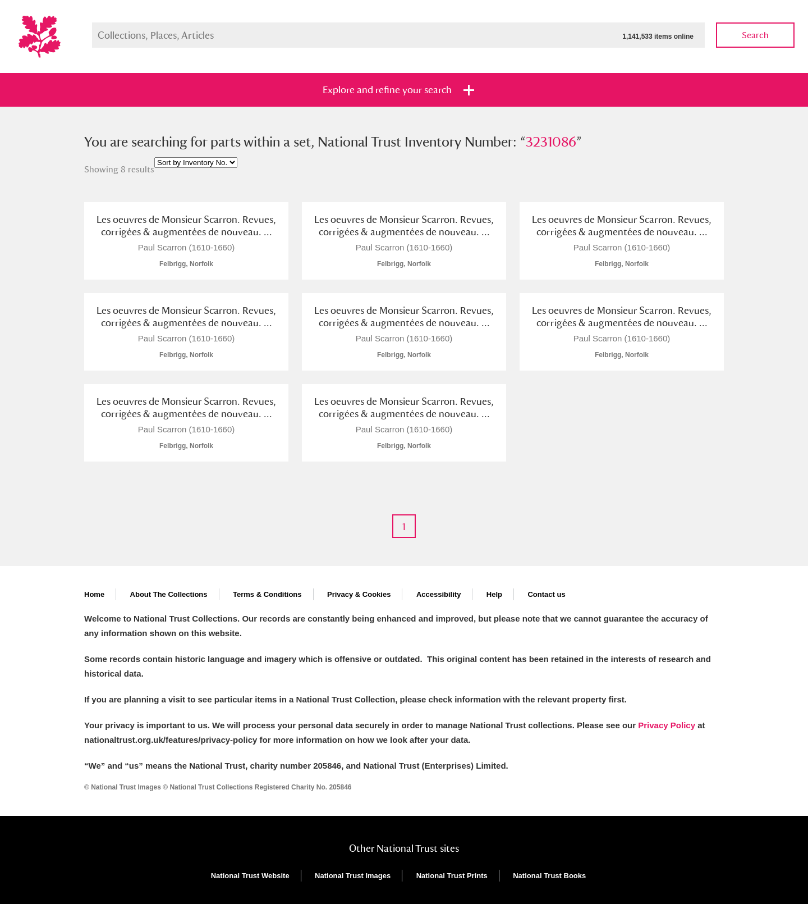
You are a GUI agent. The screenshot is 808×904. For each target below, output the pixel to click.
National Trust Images (353, 875)
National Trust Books (549, 875)
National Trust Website (250, 875)
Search (755, 35)
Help (494, 594)
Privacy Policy (666, 725)
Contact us (546, 594)
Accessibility (438, 594)
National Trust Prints (452, 875)
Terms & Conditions (267, 594)
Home (94, 594)
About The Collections (169, 594)
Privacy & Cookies (359, 594)
